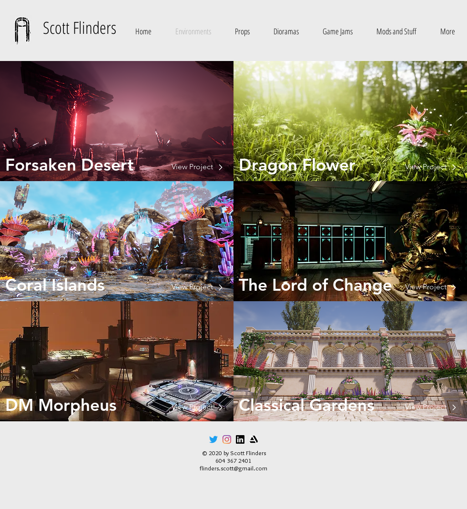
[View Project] (111, 167)
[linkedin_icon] (240, 439)
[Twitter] (213, 439)
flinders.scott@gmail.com (233, 468)
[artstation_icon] (253, 439)
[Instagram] (227, 439)
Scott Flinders (79, 27)
